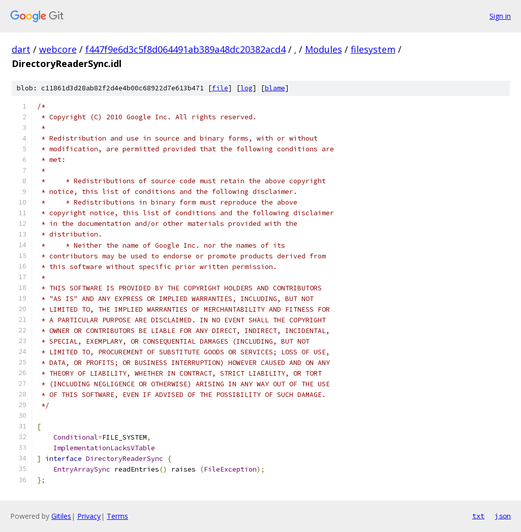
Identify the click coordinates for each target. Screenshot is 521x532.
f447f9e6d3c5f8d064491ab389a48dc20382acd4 (185, 49)
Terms (117, 516)
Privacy (89, 516)
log (246, 88)
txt (478, 515)
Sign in (500, 16)
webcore (58, 49)
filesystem (373, 49)
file (220, 88)
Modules (323, 49)
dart (21, 49)
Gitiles (61, 516)
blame (275, 88)
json (503, 515)
